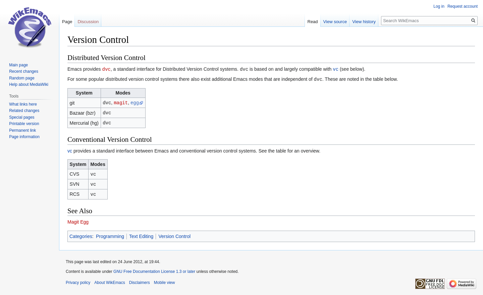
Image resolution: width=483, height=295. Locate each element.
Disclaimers (139, 280)
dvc (106, 69)
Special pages (21, 117)
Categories (80, 233)
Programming (110, 233)
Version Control (174, 233)
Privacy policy (78, 280)
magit (121, 102)
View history (364, 21)
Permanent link (22, 130)
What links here (23, 104)
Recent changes (23, 71)
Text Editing (141, 233)
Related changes (24, 110)
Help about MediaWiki (28, 84)
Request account (462, 6)
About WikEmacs (109, 280)
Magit (73, 219)
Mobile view (164, 280)
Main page (18, 65)
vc (335, 69)
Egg (84, 219)
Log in (438, 6)
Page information (24, 136)
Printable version (24, 123)
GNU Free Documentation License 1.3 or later (154, 269)
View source (335, 21)
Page (67, 21)
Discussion (88, 21)
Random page (21, 78)
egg (134, 102)
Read (313, 21)
